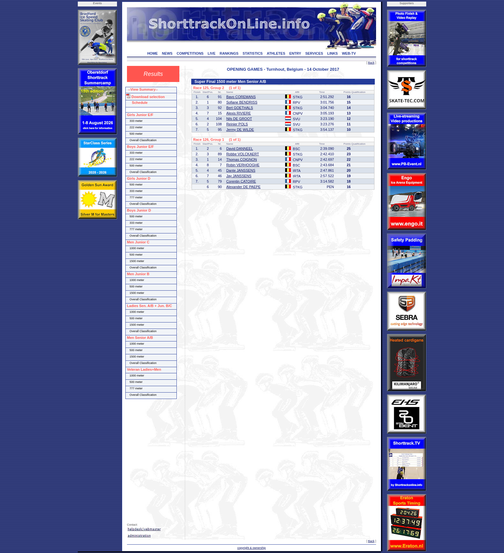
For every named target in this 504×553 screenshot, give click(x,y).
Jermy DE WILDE (240, 129)
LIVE (211, 53)
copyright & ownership (251, 547)
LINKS (332, 53)
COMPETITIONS (189, 53)
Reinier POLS (237, 124)
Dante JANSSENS (240, 170)
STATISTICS (253, 53)
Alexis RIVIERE (238, 113)
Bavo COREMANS (241, 97)
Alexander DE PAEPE (243, 187)
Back (371, 62)
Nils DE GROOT (239, 119)
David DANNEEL (239, 148)
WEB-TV (349, 53)
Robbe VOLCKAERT (242, 154)
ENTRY (295, 53)
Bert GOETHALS (239, 108)
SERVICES (314, 53)
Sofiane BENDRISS (241, 102)
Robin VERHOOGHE (242, 165)
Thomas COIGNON (241, 159)
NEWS (167, 53)
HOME (152, 53)
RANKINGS (229, 53)
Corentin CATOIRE (241, 181)
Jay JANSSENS (238, 176)
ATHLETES (276, 53)
